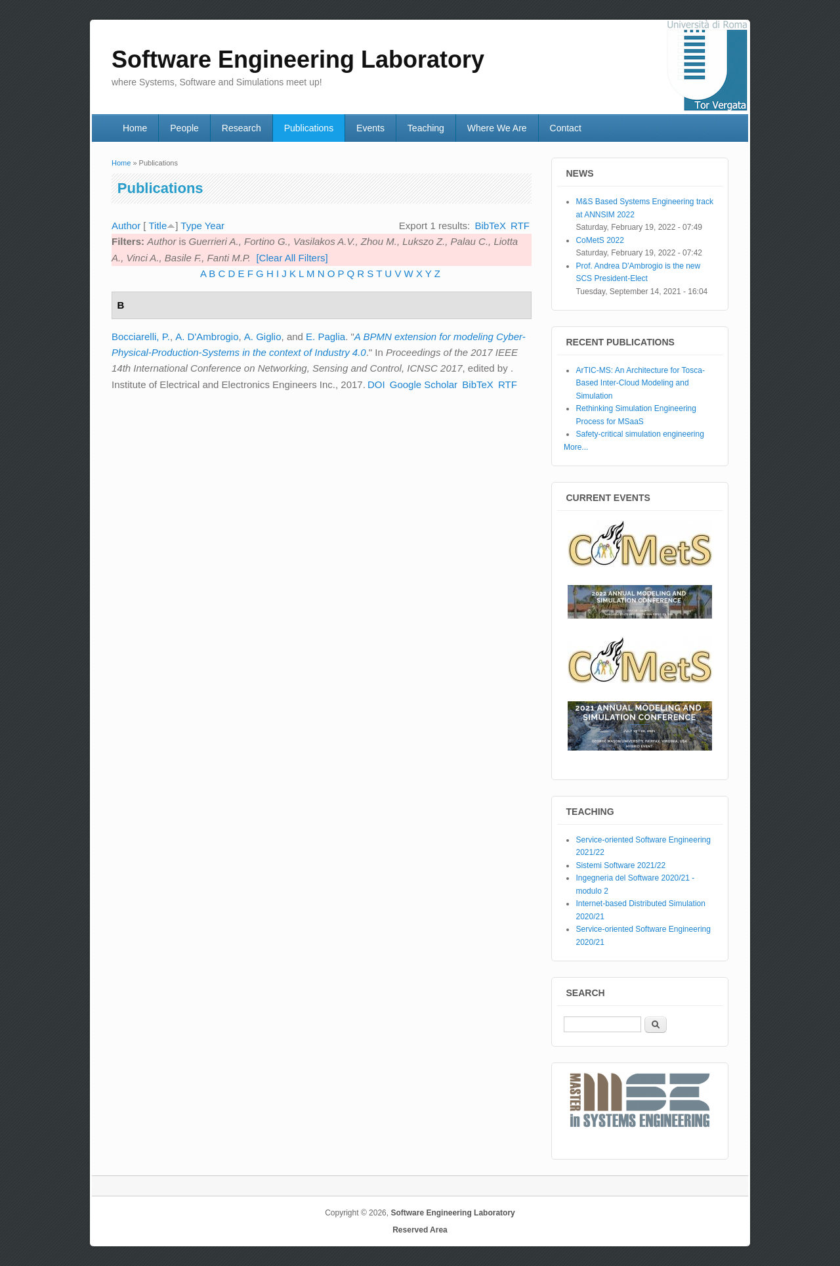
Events (370, 128)
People (184, 128)
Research (241, 128)
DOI (376, 384)
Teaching (426, 128)
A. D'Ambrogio (206, 336)
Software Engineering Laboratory (452, 1212)
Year (214, 225)
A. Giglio (263, 336)
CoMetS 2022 (599, 240)
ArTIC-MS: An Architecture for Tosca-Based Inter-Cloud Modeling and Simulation (640, 383)
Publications (309, 128)
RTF (520, 225)
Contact (565, 128)
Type (191, 225)
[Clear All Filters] (291, 257)
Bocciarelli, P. (141, 336)
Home (135, 128)
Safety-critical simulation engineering (640, 434)
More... (576, 447)
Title (157, 225)
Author (126, 225)
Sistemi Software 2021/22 (620, 865)
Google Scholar (423, 384)
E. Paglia (325, 336)
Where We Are (497, 128)
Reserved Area (420, 1229)
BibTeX (490, 225)
